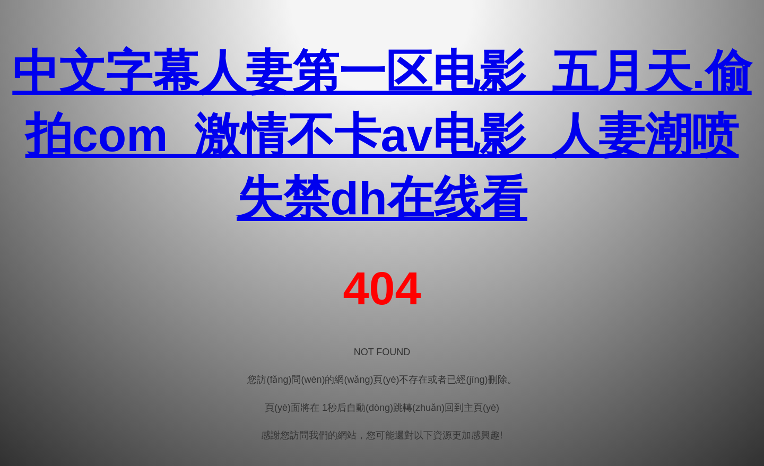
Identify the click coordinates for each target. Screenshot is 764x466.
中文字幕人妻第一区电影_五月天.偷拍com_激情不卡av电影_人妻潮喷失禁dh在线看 (381, 135)
